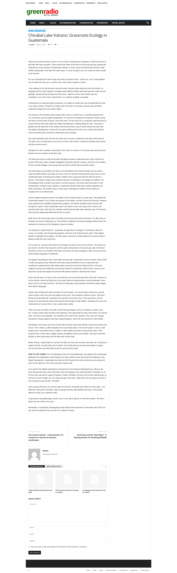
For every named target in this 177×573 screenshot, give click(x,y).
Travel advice (102, 3)
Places (54, 3)
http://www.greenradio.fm (50, 454)
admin (32, 44)
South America (40, 31)
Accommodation (65, 3)
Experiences (90, 3)
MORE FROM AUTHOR (53, 466)
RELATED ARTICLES (36, 466)
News (48, 3)
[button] (147, 23)
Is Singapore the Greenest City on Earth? (94, 491)
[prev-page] (103, 466)
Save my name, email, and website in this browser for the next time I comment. (59, 547)
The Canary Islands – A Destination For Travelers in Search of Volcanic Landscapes (46, 437)
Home (41, 3)
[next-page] (106, 466)
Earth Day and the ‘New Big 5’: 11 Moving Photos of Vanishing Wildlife (90, 436)
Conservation (79, 3)
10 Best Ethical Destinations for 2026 (40, 491)
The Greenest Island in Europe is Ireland (67, 491)
